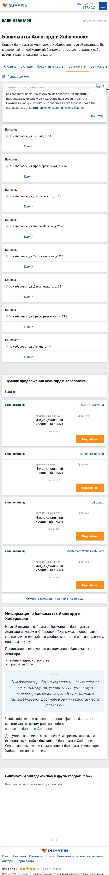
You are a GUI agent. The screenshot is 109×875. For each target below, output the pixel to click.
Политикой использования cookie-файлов (56, 108)
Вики (50, 856)
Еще (27, 146)
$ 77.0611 (89, 4)
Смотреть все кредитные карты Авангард (54, 598)
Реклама (19, 856)
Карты (10, 391)
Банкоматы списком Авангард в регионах (33, 784)
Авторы (7, 861)
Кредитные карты (50, 66)
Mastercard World (92, 405)
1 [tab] (52, 840)
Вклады (26, 66)
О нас (6, 856)
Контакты (36, 856)
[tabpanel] (52, 781)
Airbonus (98, 502)
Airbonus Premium (92, 454)
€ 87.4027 (89, 7)
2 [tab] (57, 840)
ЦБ (79, 4)
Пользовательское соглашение (80, 856)
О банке (10, 66)
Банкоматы (77, 66)
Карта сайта (25, 861)
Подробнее (90, 439)
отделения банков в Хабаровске (30, 728)
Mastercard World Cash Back (85, 551)
